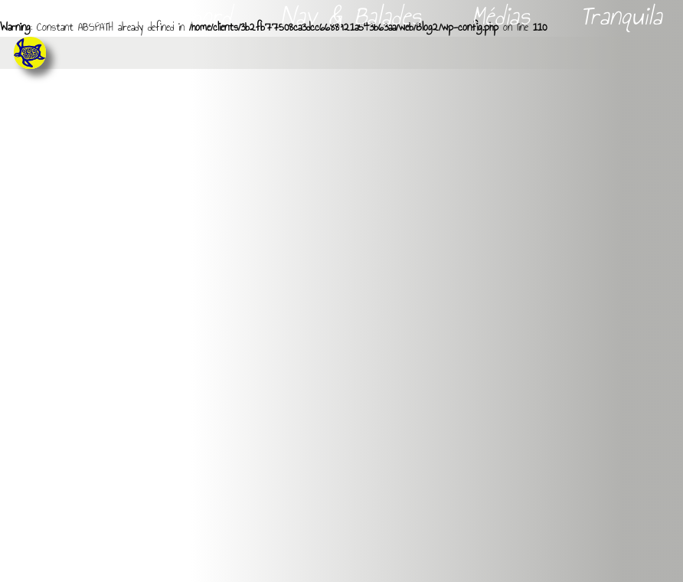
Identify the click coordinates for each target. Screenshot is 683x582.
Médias (505, 16)
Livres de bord (163, 16)
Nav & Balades (355, 16)
